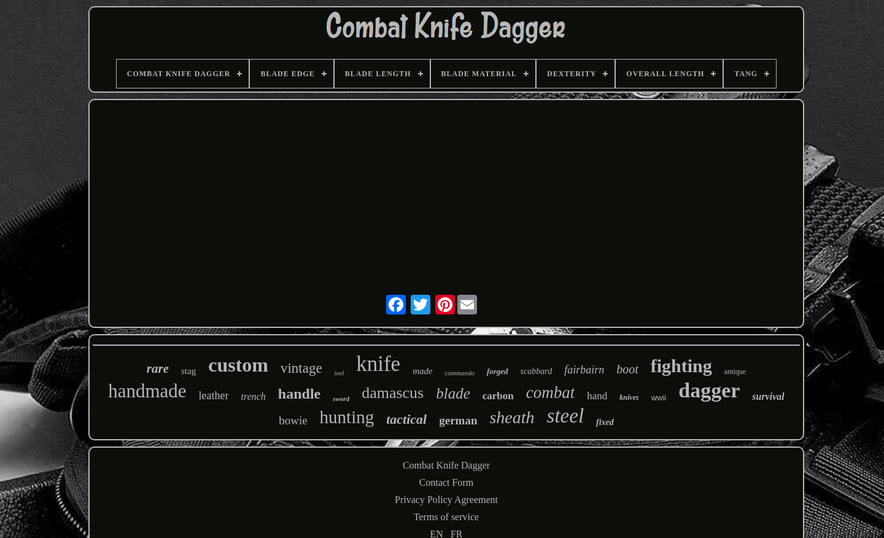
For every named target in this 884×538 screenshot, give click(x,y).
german (458, 420)
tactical (406, 419)
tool (339, 373)
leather (214, 395)
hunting (347, 417)
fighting (681, 366)
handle (299, 394)
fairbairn (584, 370)
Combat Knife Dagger (446, 465)
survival (768, 396)
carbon (498, 396)
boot (627, 369)
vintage (301, 368)
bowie (293, 420)
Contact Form (446, 482)
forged (497, 371)
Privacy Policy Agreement (446, 499)
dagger (709, 390)
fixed (605, 422)
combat (550, 392)
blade (453, 393)
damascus (393, 393)
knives (628, 397)
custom (238, 365)
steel (565, 416)
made (423, 371)
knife (378, 364)
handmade (147, 391)
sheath (511, 417)
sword (341, 398)
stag (188, 371)
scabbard (536, 371)
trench (253, 396)
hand (597, 396)
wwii (659, 397)
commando (460, 372)
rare (158, 368)
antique (735, 371)
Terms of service (446, 517)
